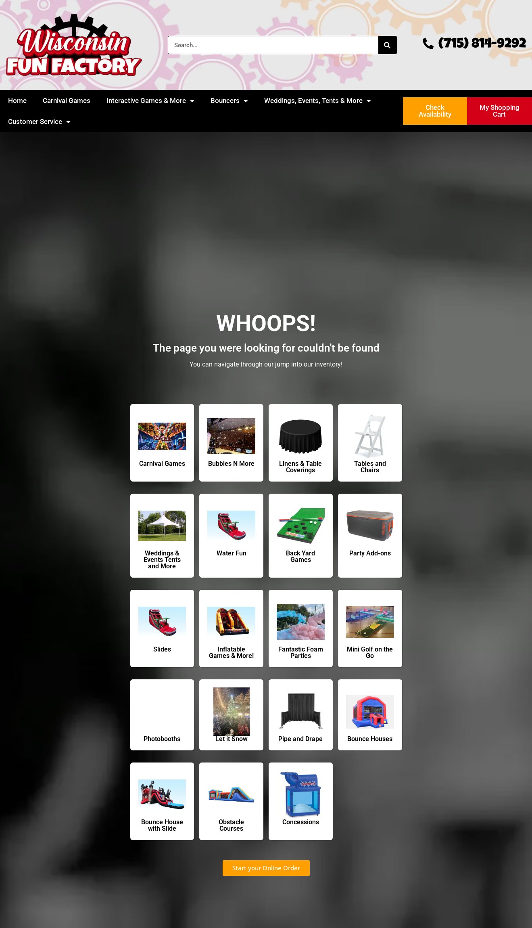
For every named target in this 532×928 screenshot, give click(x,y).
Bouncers (229, 100)
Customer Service (39, 121)
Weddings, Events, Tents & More (317, 100)
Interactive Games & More (150, 100)
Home (17, 100)
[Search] (387, 45)
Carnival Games (66, 100)
